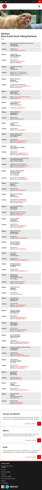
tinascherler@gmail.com (20, 225)
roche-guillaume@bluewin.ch (21, 165)
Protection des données (8, 478)
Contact (3, 474)
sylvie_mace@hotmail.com (21, 153)
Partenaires (4, 483)
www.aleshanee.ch (18, 87)
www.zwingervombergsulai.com (21, 355)
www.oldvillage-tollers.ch (19, 318)
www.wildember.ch (18, 379)
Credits (3, 481)
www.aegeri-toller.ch (18, 202)
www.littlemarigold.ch (18, 283)
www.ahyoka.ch (17, 75)
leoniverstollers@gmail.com (21, 260)
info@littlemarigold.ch (19, 281)
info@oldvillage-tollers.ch (20, 317)
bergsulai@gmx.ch (19, 354)
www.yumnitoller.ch (18, 403)
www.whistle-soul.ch (18, 306)
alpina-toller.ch (16, 98)
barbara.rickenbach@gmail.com (22, 86)
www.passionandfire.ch (19, 142)
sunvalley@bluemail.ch (20, 190)
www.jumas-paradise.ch (19, 368)
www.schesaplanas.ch (18, 331)
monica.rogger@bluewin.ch (21, 179)
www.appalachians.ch (18, 119)
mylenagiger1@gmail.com (20, 329)
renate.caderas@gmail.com (21, 73)
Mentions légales (6, 476)
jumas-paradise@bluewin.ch (21, 366)
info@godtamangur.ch (19, 50)
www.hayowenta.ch (18, 214)
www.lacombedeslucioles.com (20, 154)
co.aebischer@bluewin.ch (20, 249)
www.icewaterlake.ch (18, 227)
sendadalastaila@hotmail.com (21, 342)
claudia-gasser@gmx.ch (20, 130)
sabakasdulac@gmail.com (21, 271)
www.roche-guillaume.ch (19, 167)
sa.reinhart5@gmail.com (20, 305)
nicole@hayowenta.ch (19, 213)
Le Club (3, 469)
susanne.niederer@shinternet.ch (22, 97)
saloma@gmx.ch (18, 294)
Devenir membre (5, 472)
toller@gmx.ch (17, 377)
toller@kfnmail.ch (18, 402)
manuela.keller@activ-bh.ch (21, 141)
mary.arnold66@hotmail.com (21, 390)
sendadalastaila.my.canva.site (20, 343)
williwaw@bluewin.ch (19, 61)
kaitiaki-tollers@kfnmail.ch (20, 238)
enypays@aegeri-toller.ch (20, 201)
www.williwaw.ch (17, 62)
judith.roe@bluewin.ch (19, 107)
